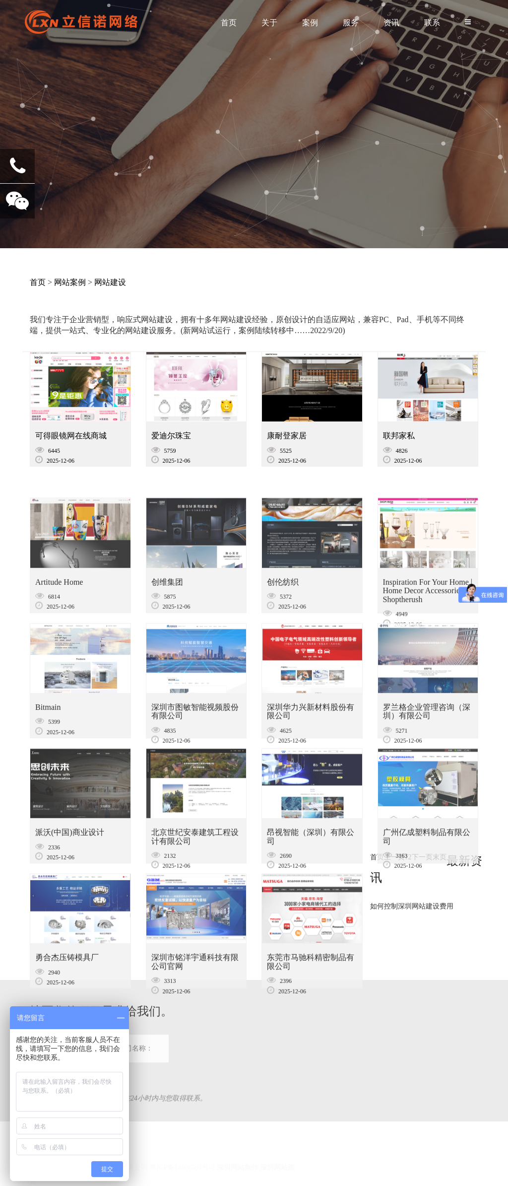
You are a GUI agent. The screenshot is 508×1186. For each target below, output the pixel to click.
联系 (432, 22)
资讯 (391, 22)
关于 (269, 22)
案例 (310, 22)
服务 (351, 22)
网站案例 (70, 282)
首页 (229, 22)
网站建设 (110, 282)
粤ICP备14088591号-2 (182, 1156)
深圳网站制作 (237, 1156)
